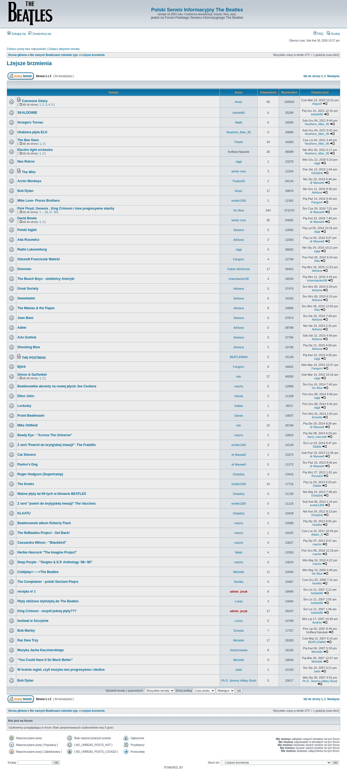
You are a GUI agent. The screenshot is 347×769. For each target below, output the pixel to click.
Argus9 (317, 103)
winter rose (238, 171)
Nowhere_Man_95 (317, 124)
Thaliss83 (238, 181)
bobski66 (239, 112)
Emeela (317, 417)
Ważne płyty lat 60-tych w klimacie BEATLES (51, 494)
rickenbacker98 (239, 278)
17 (50, 212)
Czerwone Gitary (35, 101)
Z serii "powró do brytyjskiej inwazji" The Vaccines (56, 503)
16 (46, 212)
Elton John (25, 396)
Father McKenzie (238, 269)
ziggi (239, 161)
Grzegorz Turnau (30, 122)
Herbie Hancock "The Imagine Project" (47, 552)
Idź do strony (312, 76)
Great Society (27, 288)
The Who (29, 172)
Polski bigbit (27, 230)
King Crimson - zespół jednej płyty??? (46, 611)
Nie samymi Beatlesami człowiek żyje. (54, 54)
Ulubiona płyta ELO (32, 132)
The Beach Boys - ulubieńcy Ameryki (45, 279)
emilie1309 (239, 200)
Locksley (24, 406)
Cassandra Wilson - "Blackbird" (41, 543)
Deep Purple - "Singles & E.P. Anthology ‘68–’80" (54, 562)
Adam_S (317, 534)
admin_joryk (239, 591)
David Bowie (27, 218)
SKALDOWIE (27, 113)
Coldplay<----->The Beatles (38, 572)
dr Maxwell (317, 182)
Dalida (238, 405)
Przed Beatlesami (30, 415)
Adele (21, 328)
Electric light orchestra (35, 150)
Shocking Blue (28, 347)
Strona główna (17, 54)
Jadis (238, 669)
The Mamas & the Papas (35, 308)
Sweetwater (26, 298)
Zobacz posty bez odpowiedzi (26, 48)
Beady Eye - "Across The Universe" (44, 435)
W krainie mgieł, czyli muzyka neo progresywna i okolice (61, 670)
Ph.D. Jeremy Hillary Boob (238, 680)
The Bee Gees (28, 140)
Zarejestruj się (39, 33)
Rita (317, 260)
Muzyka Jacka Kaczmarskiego (40, 650)
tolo (238, 376)
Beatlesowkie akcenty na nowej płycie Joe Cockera (56, 386)
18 (55, 212)
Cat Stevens (26, 455)
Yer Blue (238, 210)
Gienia (238, 396)
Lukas (239, 601)
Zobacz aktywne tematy (64, 48)
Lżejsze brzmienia (93, 54)
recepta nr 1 (26, 591)
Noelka (317, 524)
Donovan (24, 269)
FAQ (318, 33)
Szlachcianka (239, 650)
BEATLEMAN (239, 357)
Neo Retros (26, 161)
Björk (21, 367)
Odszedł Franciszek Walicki (38, 259)
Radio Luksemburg (32, 249)
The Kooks (25, 484)
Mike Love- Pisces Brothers (38, 200)
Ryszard (316, 475)
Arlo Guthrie (26, 337)
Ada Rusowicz (28, 240)
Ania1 (238, 101)
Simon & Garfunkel (32, 374)
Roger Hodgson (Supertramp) (40, 474)
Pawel (238, 142)
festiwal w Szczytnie (33, 621)
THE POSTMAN (34, 358)
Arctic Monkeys (29, 181)
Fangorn (317, 202)
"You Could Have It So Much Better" (45, 660)
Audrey (317, 622)
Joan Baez (25, 318)
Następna (333, 76)
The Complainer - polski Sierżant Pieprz (47, 582)
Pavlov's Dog (27, 464)
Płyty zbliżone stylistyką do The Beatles (48, 601)
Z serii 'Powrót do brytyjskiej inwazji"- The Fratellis (56, 445)
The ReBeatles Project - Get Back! (43, 533)
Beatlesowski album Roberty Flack (44, 523)
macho (238, 386)
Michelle (238, 572)
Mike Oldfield (27, 425)
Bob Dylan (25, 191)
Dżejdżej (317, 173)
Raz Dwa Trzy (27, 640)
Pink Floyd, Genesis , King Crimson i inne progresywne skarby (65, 208)
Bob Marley (26, 630)
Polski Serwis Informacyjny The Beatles (197, 9)
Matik (238, 122)
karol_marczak (317, 436)
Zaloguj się (16, 33)
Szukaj (333, 33)
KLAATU (23, 513)
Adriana (317, 192)
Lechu (238, 620)
